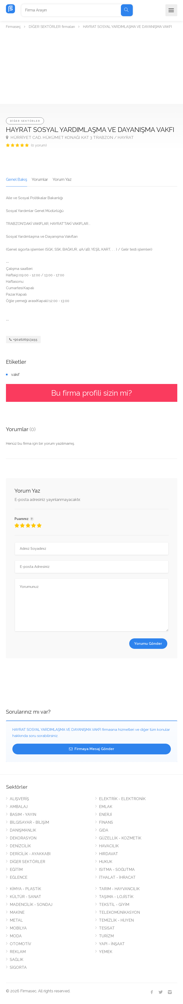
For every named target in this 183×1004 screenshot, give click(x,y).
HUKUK (105, 861)
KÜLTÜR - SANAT (25, 896)
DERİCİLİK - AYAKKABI (30, 854)
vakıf (15, 374)
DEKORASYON (23, 838)
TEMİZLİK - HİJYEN (116, 920)
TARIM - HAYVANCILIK (119, 889)
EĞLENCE (18, 877)
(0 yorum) (39, 145)
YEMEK (105, 951)
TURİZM (106, 936)
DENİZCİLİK (20, 846)
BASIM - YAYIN (23, 814)
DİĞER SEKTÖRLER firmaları (52, 27)
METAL (16, 920)
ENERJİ (105, 814)
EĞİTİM (16, 869)
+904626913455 (23, 339)
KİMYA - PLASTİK (25, 889)
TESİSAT (107, 928)
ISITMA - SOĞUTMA (117, 869)
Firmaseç (13, 27)
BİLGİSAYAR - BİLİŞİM (29, 822)
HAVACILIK (109, 846)
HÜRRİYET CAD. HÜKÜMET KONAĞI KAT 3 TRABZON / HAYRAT (70, 137)
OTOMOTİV (20, 944)
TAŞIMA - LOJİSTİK (116, 896)
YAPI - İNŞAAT (112, 944)
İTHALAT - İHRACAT (117, 877)
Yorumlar (40, 179)
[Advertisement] (91, 68)
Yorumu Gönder (148, 643)
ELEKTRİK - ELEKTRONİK (122, 799)
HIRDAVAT (108, 854)
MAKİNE (17, 912)
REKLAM (18, 951)
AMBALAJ (19, 806)
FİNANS (106, 822)
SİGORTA (18, 967)
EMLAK (105, 806)
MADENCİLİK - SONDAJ (31, 904)
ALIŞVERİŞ (19, 799)
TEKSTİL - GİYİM (114, 904)
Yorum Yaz (62, 179)
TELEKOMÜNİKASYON (119, 912)
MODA (16, 936)
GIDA (103, 830)
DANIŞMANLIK (23, 830)
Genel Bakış (16, 179)
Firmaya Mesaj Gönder (91, 749)
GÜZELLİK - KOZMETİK (120, 838)
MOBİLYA (18, 928)
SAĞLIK (16, 959)
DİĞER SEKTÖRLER (25, 121)
